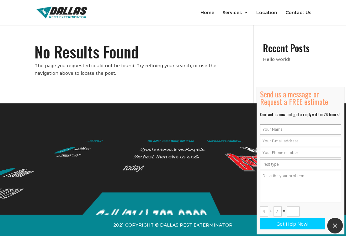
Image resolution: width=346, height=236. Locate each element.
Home (207, 12)
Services (232, 12)
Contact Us (298, 12)
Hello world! (276, 59)
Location (266, 12)
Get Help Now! (292, 224)
